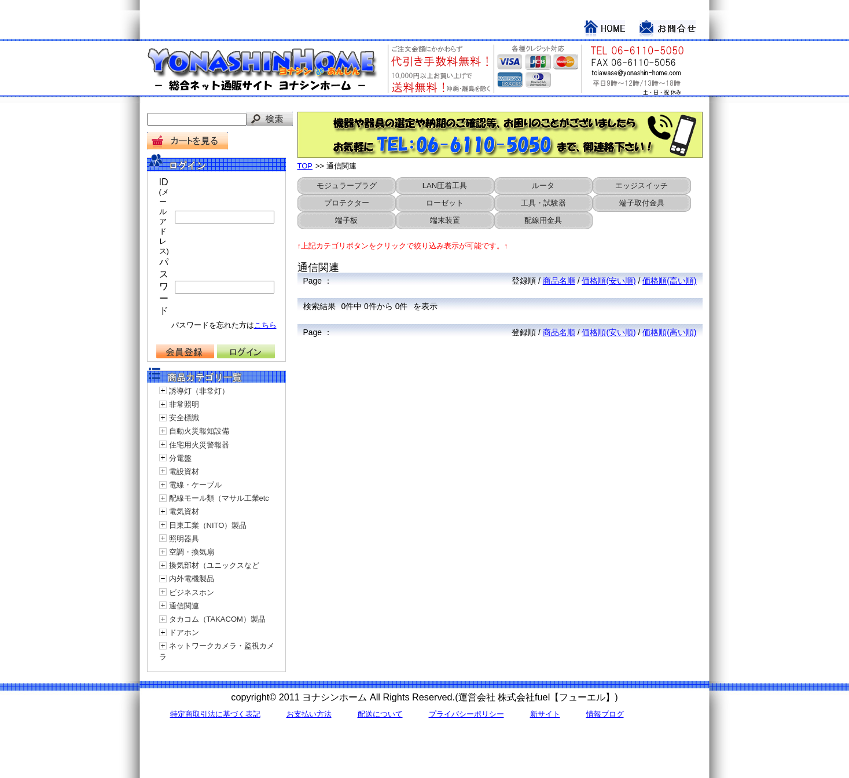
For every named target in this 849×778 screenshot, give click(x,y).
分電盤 (180, 458)
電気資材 (184, 511)
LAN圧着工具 (444, 185)
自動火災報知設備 (199, 431)
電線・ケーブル (195, 484)
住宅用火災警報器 (199, 445)
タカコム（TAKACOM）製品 (217, 619)
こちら (265, 325)
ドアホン (184, 632)
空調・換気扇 (191, 552)
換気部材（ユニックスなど (214, 565)
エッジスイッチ (641, 185)
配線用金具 (543, 220)
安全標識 (184, 417)
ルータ (543, 185)
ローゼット (445, 203)
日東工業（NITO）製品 (208, 525)
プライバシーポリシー (466, 714)
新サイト (545, 714)
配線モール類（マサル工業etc (219, 498)
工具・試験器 (543, 203)
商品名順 (559, 280)
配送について (380, 714)
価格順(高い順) (669, 280)
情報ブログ (605, 714)
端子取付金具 (641, 203)
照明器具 (184, 538)
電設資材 (184, 471)
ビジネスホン (191, 592)
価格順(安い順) (608, 280)
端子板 (346, 220)
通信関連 (184, 605)
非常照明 (184, 404)
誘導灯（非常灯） (199, 391)
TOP (305, 166)
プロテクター (346, 203)
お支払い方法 (309, 714)
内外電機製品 (191, 578)
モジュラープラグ (347, 185)
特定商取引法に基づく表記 (215, 714)
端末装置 (445, 220)
